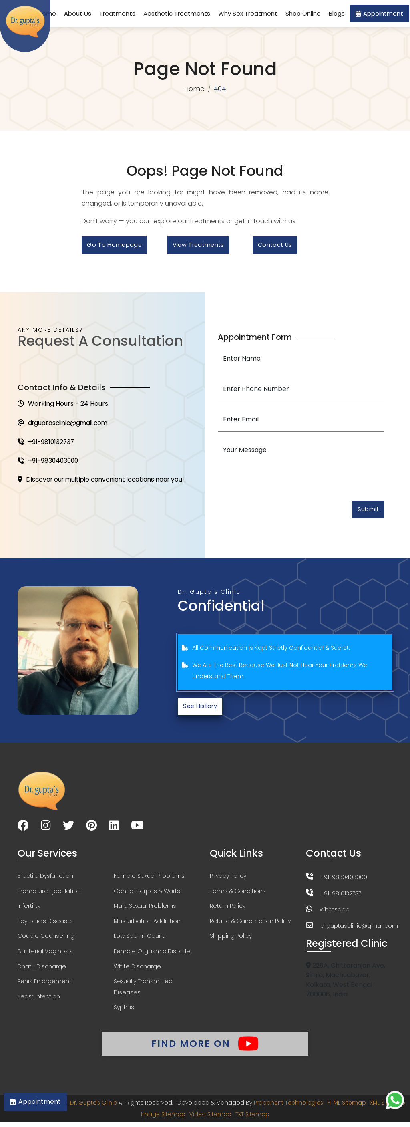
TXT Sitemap (273, 1119)
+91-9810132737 (47, 443)
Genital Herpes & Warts (147, 894)
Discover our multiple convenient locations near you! (105, 482)
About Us (77, 13)
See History (201, 709)
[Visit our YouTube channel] (137, 828)
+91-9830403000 (49, 463)
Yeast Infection (39, 1001)
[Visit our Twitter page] (68, 828)
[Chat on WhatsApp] (395, 1100)
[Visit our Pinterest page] (91, 828)
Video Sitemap (230, 1119)
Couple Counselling (46, 940)
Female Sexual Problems (149, 879)
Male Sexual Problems (145, 909)
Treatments (117, 13)
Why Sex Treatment (247, 13)
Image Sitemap (182, 1119)
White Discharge (137, 970)
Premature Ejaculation (49, 894)
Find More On (205, 1048)
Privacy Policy (228, 879)
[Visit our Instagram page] (46, 828)
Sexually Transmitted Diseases (143, 991)
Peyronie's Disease (44, 925)
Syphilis (124, 1012)
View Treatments (200, 245)
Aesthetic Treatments (176, 13)
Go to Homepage (115, 245)
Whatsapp (335, 912)
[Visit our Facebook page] (23, 828)
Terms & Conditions (238, 894)
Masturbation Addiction (147, 925)
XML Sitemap (138, 1119)
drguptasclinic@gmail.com (65, 424)
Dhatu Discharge (42, 970)
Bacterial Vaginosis (45, 955)
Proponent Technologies (308, 1108)
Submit (367, 511)
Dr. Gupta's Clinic (112, 1108)
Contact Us (276, 245)
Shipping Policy (231, 940)
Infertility (29, 909)
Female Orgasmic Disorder (153, 955)
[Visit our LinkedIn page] (114, 828)
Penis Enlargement (44, 986)
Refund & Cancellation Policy (250, 925)
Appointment (379, 13)
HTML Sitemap (367, 1108)
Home (194, 89)
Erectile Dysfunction (45, 879)
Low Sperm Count (139, 940)
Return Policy (227, 909)
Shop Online (303, 13)
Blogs (337, 13)
